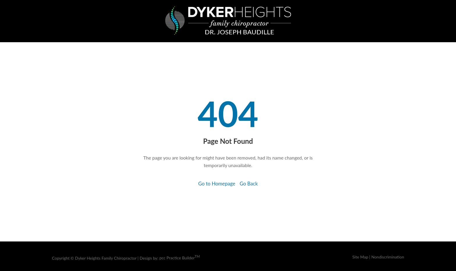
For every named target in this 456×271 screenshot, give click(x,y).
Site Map (360, 256)
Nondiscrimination (387, 256)
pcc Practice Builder (179, 257)
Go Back (248, 183)
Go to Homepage (216, 183)
